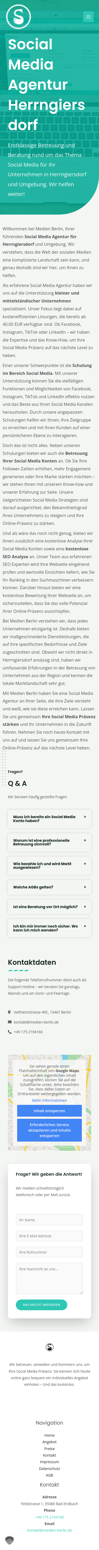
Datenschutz (49, 1468)
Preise (49, 1448)
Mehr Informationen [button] (49, 1100)
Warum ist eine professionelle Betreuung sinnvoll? (41, 842)
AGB (49, 1475)
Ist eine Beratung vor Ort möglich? (45, 906)
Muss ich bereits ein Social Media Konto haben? (44, 818)
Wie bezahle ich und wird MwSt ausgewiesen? (42, 865)
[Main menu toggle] (88, 16)
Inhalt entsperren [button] (49, 1110)
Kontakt (49, 1455)
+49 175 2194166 (49, 1517)
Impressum (49, 1461)
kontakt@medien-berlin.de (49, 1530)
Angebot (50, 1441)
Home (49, 1435)
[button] (49, 819)
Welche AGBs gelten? (33, 887)
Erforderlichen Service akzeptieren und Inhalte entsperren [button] (49, 1130)
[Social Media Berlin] (18, 17)
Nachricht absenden (41, 1305)
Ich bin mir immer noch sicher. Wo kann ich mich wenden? (45, 928)
